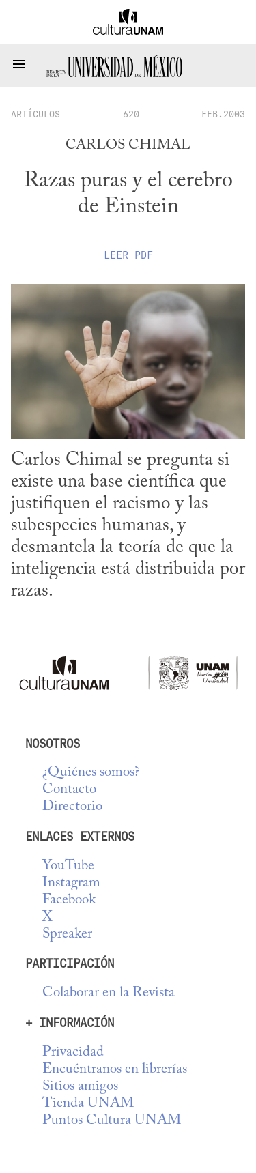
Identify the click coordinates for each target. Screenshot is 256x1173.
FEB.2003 (223, 114)
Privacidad (73, 1052)
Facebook (69, 900)
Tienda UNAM (88, 1104)
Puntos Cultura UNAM (111, 1121)
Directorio (72, 807)
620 (131, 114)
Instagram (71, 883)
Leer (128, 255)
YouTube (68, 866)
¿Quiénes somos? (91, 773)
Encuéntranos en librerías (114, 1069)
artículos (35, 114)
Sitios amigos (80, 1087)
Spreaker (67, 934)
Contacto (69, 790)
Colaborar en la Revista (108, 993)
